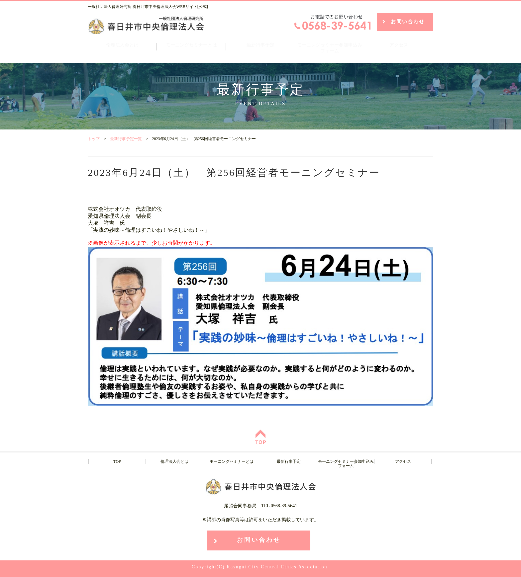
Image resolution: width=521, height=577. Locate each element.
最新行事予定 (260, 44)
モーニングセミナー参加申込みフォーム (329, 47)
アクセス (398, 44)
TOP (117, 461)
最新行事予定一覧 (126, 138)
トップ (94, 138)
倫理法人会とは (122, 44)
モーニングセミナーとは (191, 44)
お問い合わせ (408, 21)
